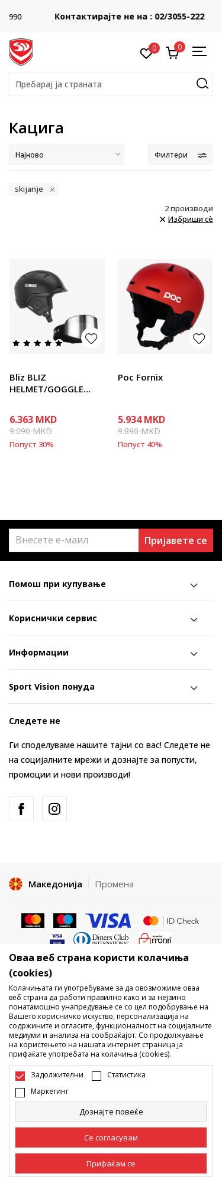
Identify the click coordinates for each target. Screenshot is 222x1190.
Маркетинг (50, 1091)
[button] (111, 84)
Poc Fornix (140, 377)
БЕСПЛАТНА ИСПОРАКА (111, 8)
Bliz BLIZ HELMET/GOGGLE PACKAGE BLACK (46, 383)
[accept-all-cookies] (111, 1163)
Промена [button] (114, 884)
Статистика (126, 1074)
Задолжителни (57, 1074)
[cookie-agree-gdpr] (111, 1137)
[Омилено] (146, 52)
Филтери (181, 155)
